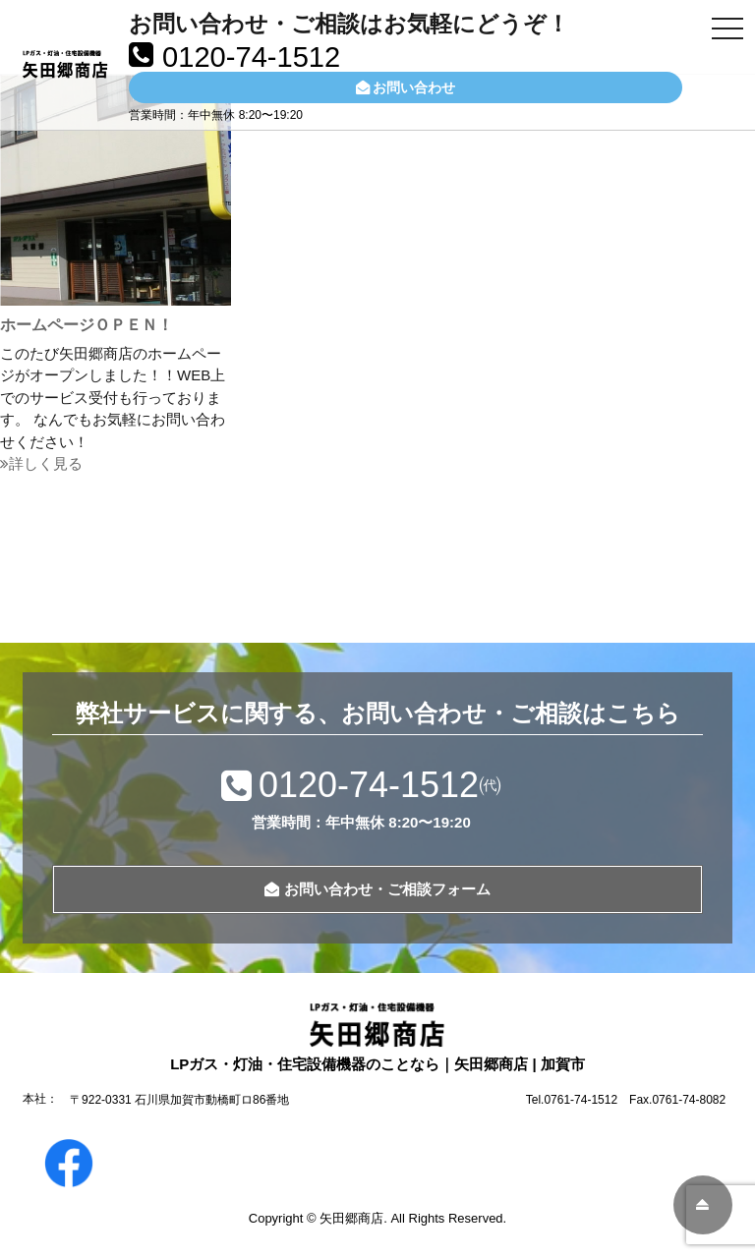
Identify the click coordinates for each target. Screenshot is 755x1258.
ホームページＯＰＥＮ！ (86, 324)
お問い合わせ (405, 87)
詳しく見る (41, 463)
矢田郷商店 (351, 1218)
